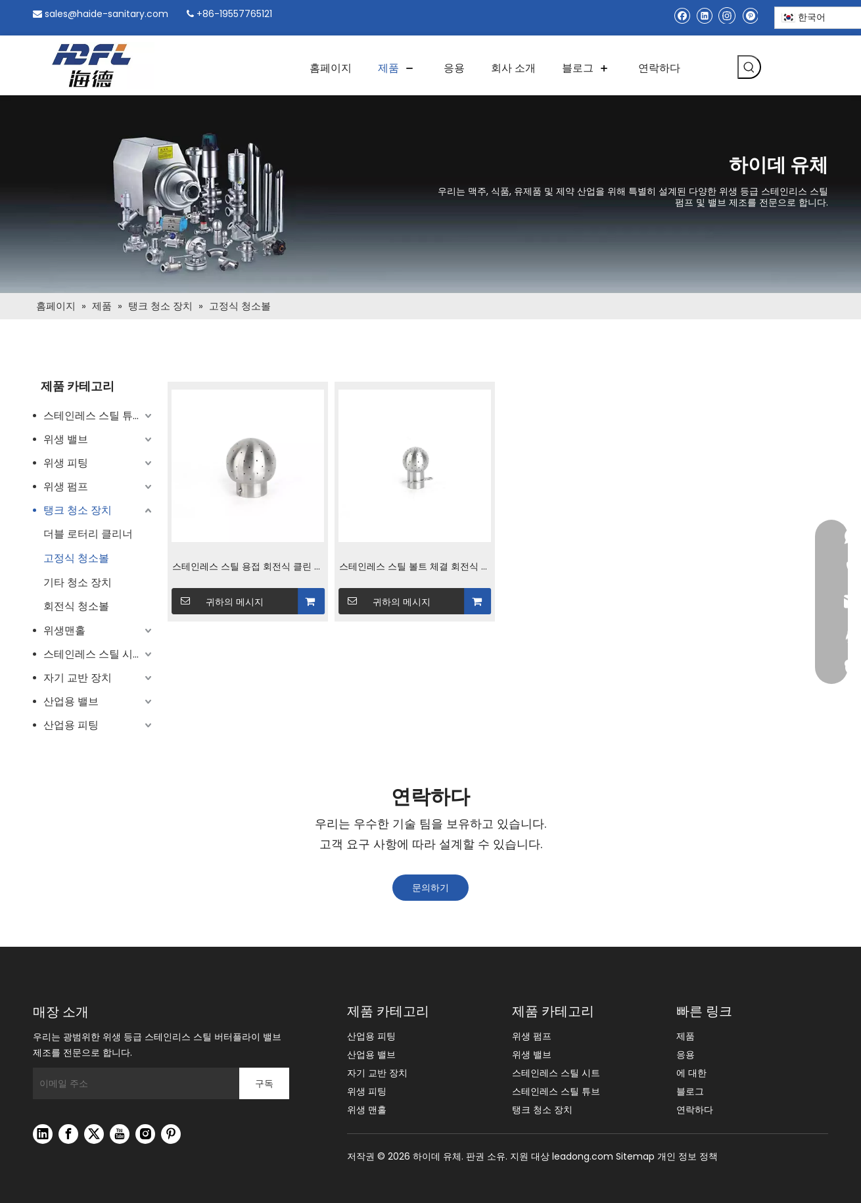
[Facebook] (682, 15)
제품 (685, 1036)
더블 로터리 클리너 (88, 533)
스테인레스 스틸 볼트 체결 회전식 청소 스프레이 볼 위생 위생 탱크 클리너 (414, 567)
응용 (685, 1054)
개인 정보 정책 (687, 1156)
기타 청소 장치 (77, 582)
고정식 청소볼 (76, 558)
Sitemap (635, 1156)
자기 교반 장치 (77, 677)
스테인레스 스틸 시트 (93, 654)
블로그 (690, 1091)
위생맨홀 (64, 630)
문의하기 (430, 887)
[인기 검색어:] (749, 67)
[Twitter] (94, 1134)
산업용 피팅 (71, 725)
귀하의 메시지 (218, 601)
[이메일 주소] (133, 1083)
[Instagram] (726, 15)
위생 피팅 (65, 462)
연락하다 (694, 1109)
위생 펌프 (65, 486)
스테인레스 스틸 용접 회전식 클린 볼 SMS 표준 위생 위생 (247, 567)
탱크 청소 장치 (77, 510)
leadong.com (582, 1156)
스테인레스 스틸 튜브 (93, 415)
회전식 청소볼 (76, 606)
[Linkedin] (704, 15)
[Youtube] (119, 1134)
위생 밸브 (65, 439)
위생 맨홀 (366, 1109)
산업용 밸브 (71, 701)
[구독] (264, 1083)
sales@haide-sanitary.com (106, 13)
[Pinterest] (749, 15)
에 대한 (691, 1072)
